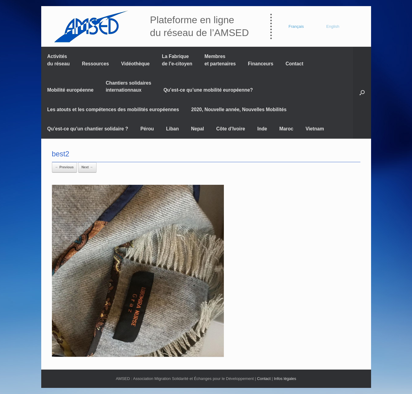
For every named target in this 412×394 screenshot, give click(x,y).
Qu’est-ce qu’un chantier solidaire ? (87, 128)
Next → (87, 167)
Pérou (147, 128)
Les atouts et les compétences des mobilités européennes (113, 109)
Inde (262, 128)
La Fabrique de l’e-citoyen (177, 60)
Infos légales (285, 378)
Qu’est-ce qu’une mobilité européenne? (208, 90)
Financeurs (260, 63)
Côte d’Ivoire (230, 128)
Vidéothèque (135, 63)
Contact (294, 63)
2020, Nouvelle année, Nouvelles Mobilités (238, 109)
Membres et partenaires (220, 60)
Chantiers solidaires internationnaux (128, 86)
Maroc (286, 128)
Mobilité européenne (70, 90)
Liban (172, 128)
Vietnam (314, 128)
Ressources (95, 63)
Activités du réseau (58, 60)
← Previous (64, 167)
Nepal (197, 128)
